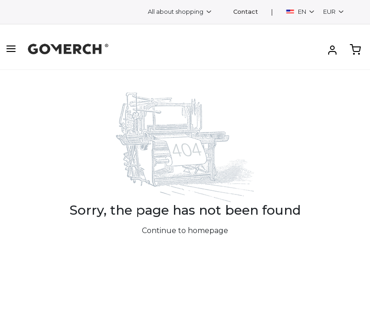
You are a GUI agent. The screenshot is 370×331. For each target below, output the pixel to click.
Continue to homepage (185, 230)
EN (297, 11)
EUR (330, 11)
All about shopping (176, 11)
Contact (245, 11)
